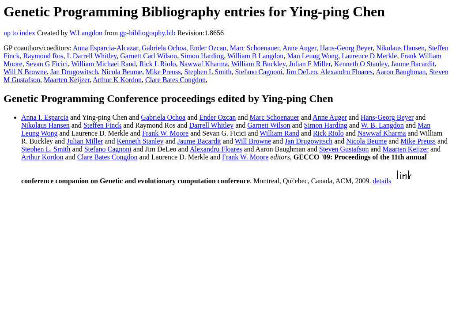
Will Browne (253, 141)
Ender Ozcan (208, 48)
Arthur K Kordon (117, 79)
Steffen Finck (102, 125)
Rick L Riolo (157, 64)
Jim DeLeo (301, 72)
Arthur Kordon (42, 157)
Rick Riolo (328, 133)
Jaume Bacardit (413, 64)
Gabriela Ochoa (164, 48)
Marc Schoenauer (254, 48)
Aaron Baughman (401, 72)
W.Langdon (85, 33)
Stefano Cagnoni (258, 72)
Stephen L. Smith (46, 149)
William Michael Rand (103, 64)
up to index (19, 33)
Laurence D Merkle (369, 56)
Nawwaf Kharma (203, 64)
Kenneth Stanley (140, 141)
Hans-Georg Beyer (346, 48)
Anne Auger (299, 48)
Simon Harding (202, 56)
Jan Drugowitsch (74, 72)
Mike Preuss (163, 72)
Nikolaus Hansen (400, 48)
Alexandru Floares (346, 72)
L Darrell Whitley (92, 56)
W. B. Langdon (382, 125)
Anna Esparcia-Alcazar (105, 48)
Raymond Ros (43, 56)
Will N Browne (25, 72)
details (382, 181)
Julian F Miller (310, 64)
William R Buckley (258, 64)
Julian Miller (85, 141)
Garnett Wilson (268, 125)
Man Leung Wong (312, 56)
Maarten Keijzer (67, 79)
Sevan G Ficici (47, 64)
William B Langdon (255, 56)
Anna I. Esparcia (44, 117)
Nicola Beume (122, 72)
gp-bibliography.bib (148, 33)
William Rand (279, 133)
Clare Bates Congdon (175, 79)
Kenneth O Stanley (361, 64)
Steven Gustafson (344, 149)
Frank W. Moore (165, 133)
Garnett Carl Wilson (148, 56)
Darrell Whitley (211, 125)
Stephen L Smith (208, 72)
